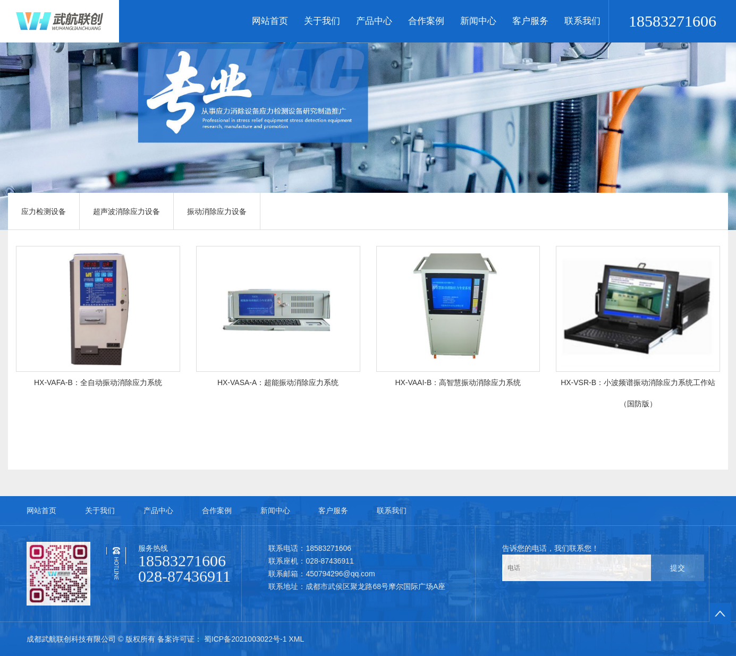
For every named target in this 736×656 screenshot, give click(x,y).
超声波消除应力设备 (126, 211)
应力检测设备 (43, 211)
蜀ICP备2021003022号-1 (245, 639)
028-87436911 (184, 576)
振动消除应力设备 (217, 211)
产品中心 (374, 21)
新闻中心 (478, 21)
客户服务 (530, 21)
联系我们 (582, 21)
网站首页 (270, 21)
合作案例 (426, 21)
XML (296, 639)
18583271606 (672, 21)
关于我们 (322, 21)
